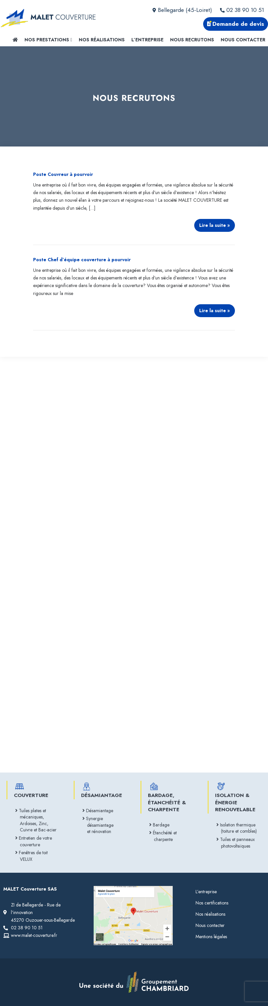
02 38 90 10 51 (242, 10)
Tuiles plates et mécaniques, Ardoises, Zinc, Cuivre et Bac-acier (38, 820)
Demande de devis (235, 24)
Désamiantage (100, 810)
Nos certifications (212, 903)
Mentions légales (211, 936)
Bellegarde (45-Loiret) (182, 10)
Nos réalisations (102, 39)
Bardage (161, 824)
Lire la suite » (214, 224)
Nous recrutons (192, 39)
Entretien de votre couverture (36, 841)
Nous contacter (243, 39)
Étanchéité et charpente (165, 836)
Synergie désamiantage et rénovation (100, 825)
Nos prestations (48, 39)
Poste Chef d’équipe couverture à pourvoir (82, 259)
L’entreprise (147, 39)
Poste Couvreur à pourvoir (63, 174)
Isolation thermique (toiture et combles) (239, 828)
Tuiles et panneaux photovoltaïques (238, 842)
